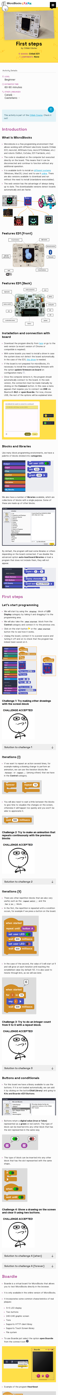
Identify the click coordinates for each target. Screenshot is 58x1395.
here (41, 343)
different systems (42, 170)
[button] (53, 5)
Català (10, 94)
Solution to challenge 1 (18, 747)
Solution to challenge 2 (18, 881)
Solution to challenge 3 (18, 1068)
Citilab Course (36, 115)
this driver (31, 359)
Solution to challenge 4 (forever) (24, 1266)
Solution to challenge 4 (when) (23, 1255)
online (44, 173)
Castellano (12, 97)
